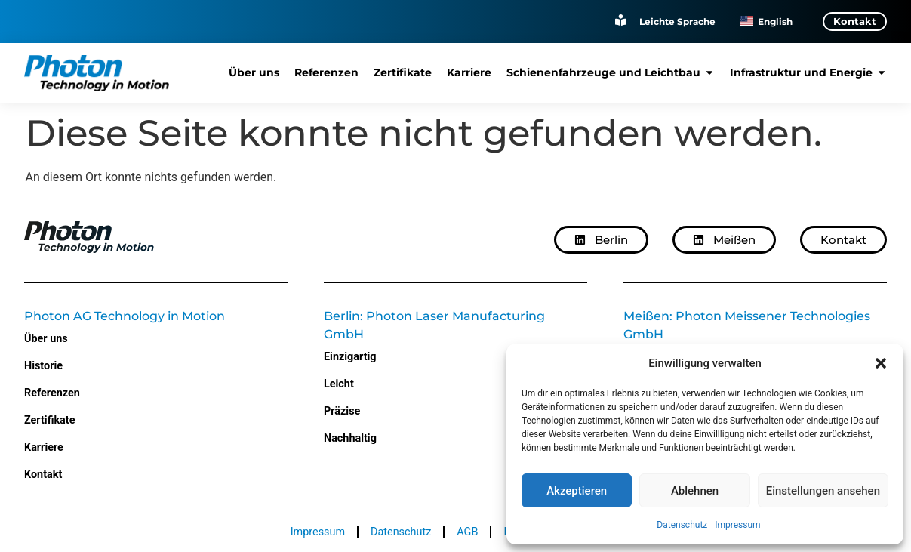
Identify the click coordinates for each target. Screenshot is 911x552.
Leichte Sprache (677, 20)
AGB (467, 532)
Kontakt (43, 474)
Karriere (43, 447)
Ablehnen (695, 491)
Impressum (737, 525)
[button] (880, 363)
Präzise (342, 411)
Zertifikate (49, 420)
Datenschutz (682, 525)
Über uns (46, 338)
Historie (43, 365)
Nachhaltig (350, 438)
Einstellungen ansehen (823, 491)
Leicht (339, 384)
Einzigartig (350, 356)
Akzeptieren (576, 491)
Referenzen (52, 393)
